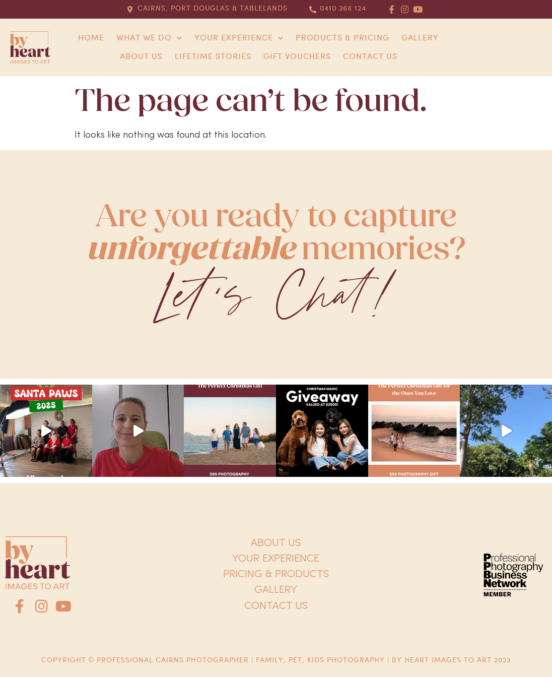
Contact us (370, 56)
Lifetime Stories (213, 56)
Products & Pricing (342, 38)
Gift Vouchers (297, 56)
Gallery (420, 38)
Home (91, 38)
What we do (149, 38)
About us (141, 56)
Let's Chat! (276, 297)
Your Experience (239, 38)
